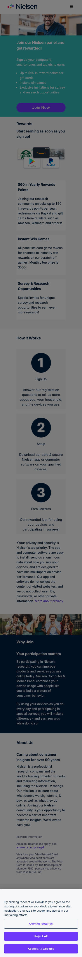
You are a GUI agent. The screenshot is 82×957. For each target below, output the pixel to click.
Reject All (40, 936)
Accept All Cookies (41, 948)
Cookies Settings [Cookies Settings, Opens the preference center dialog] (41, 923)
